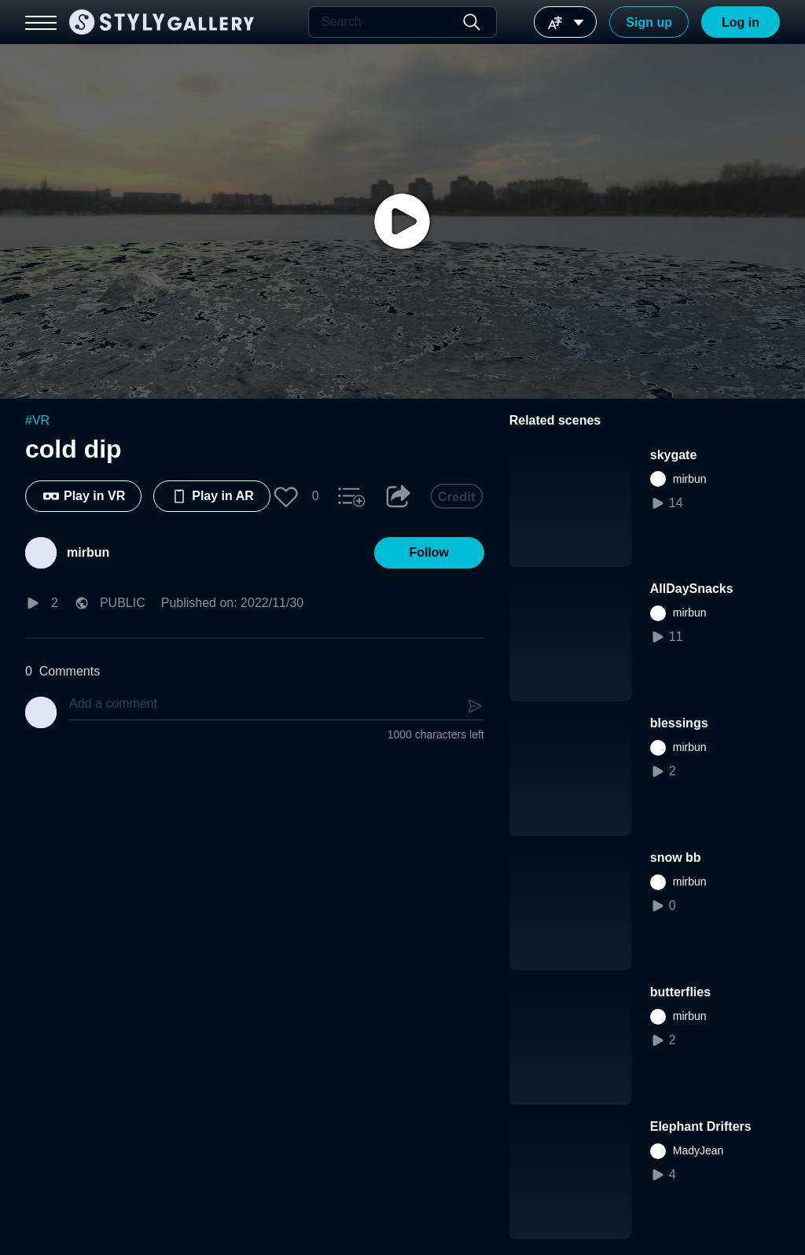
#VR (37, 420)
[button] (286, 496)
